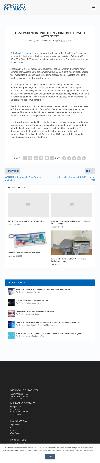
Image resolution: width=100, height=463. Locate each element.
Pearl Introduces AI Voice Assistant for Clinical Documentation (43, 289)
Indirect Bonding (32, 325)
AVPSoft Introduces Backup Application (26, 221)
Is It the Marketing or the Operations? (32, 300)
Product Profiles (38, 336)
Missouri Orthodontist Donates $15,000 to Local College (70, 222)
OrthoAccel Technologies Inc (24, 53)
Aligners (29, 336)
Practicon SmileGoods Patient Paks (24, 252)
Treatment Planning (33, 292)
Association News (32, 314)
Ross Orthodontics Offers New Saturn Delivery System (68, 260)
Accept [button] (50, 457)
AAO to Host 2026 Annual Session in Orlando (35, 311)
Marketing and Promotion (35, 303)
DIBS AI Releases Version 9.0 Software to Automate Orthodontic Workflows (48, 322)
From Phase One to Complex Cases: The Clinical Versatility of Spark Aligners (49, 333)
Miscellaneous (49, 40)
